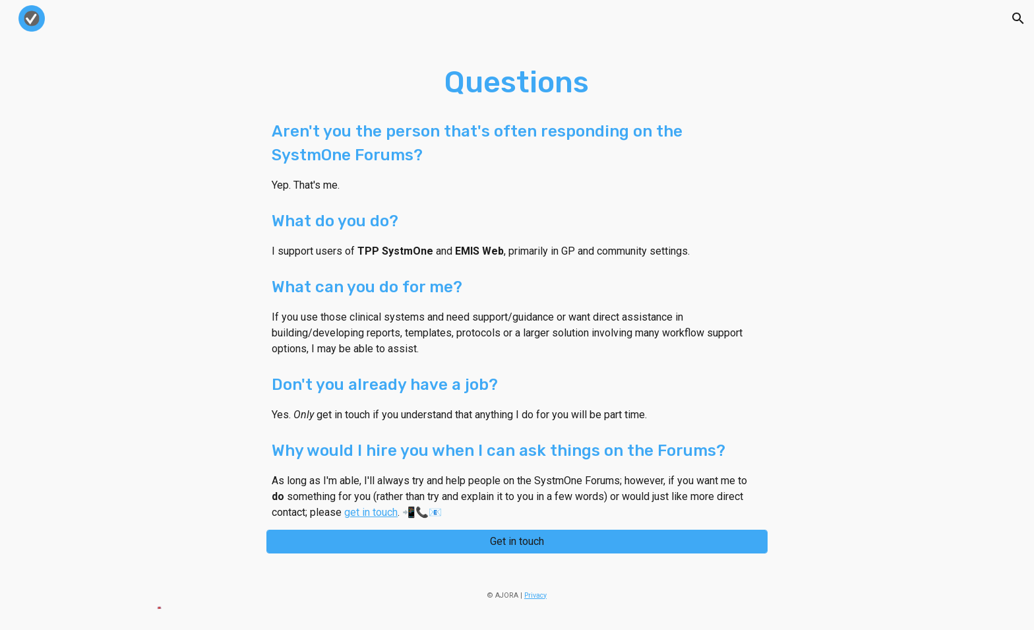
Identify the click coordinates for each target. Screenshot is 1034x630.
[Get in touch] (517, 541)
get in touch (371, 512)
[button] (1018, 18)
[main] (517, 291)
